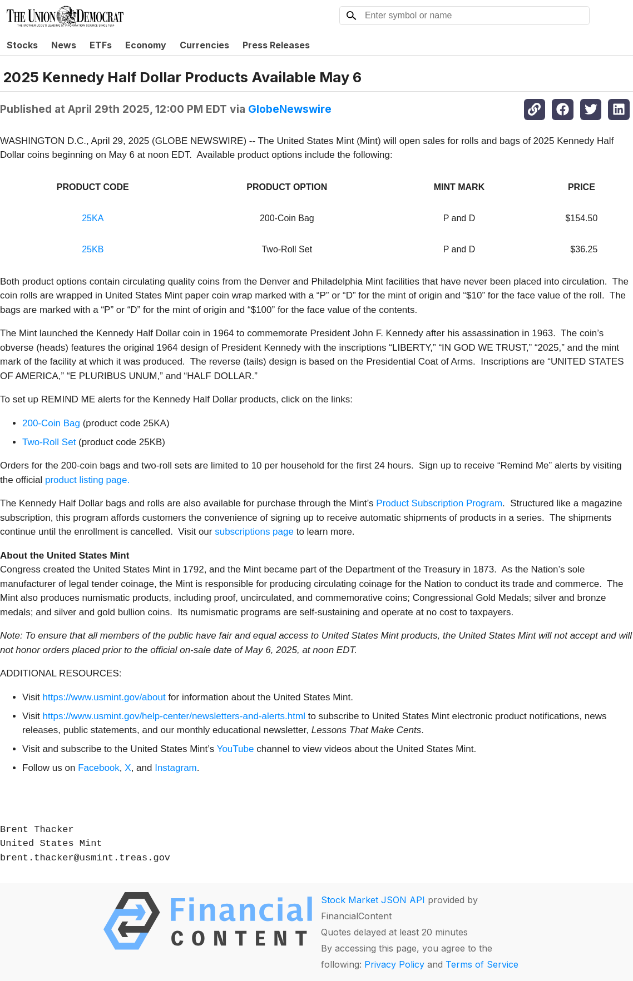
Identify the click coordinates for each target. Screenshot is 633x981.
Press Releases (276, 45)
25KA (92, 218)
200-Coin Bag (52, 423)
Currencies (204, 45)
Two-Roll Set (49, 442)
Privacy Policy (394, 964)
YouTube (235, 749)
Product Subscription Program (439, 503)
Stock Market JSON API (373, 899)
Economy (145, 45)
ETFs (101, 45)
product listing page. (87, 480)
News (63, 45)
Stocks (22, 45)
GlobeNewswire (290, 109)
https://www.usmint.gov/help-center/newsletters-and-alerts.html (174, 716)
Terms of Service (482, 964)
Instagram (176, 768)
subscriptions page (254, 531)
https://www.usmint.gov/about (104, 697)
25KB (92, 249)
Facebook (99, 768)
